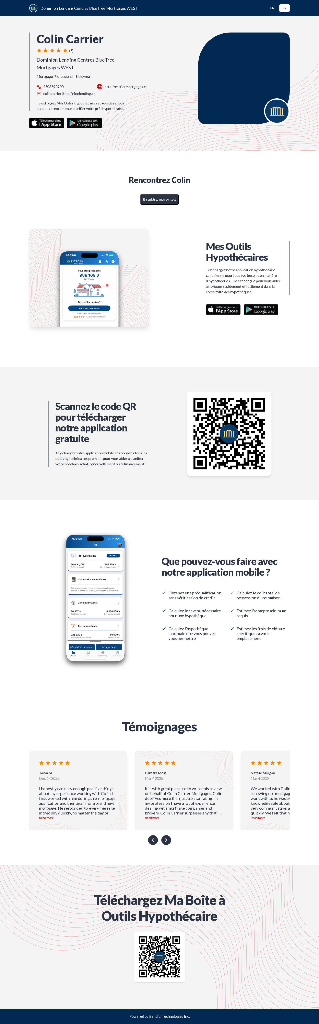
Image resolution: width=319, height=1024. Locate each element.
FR (284, 8)
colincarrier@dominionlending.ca (69, 93)
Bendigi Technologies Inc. (169, 1016)
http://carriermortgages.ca (126, 86)
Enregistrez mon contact (159, 199)
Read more (46, 818)
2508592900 (53, 86)
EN (272, 8)
